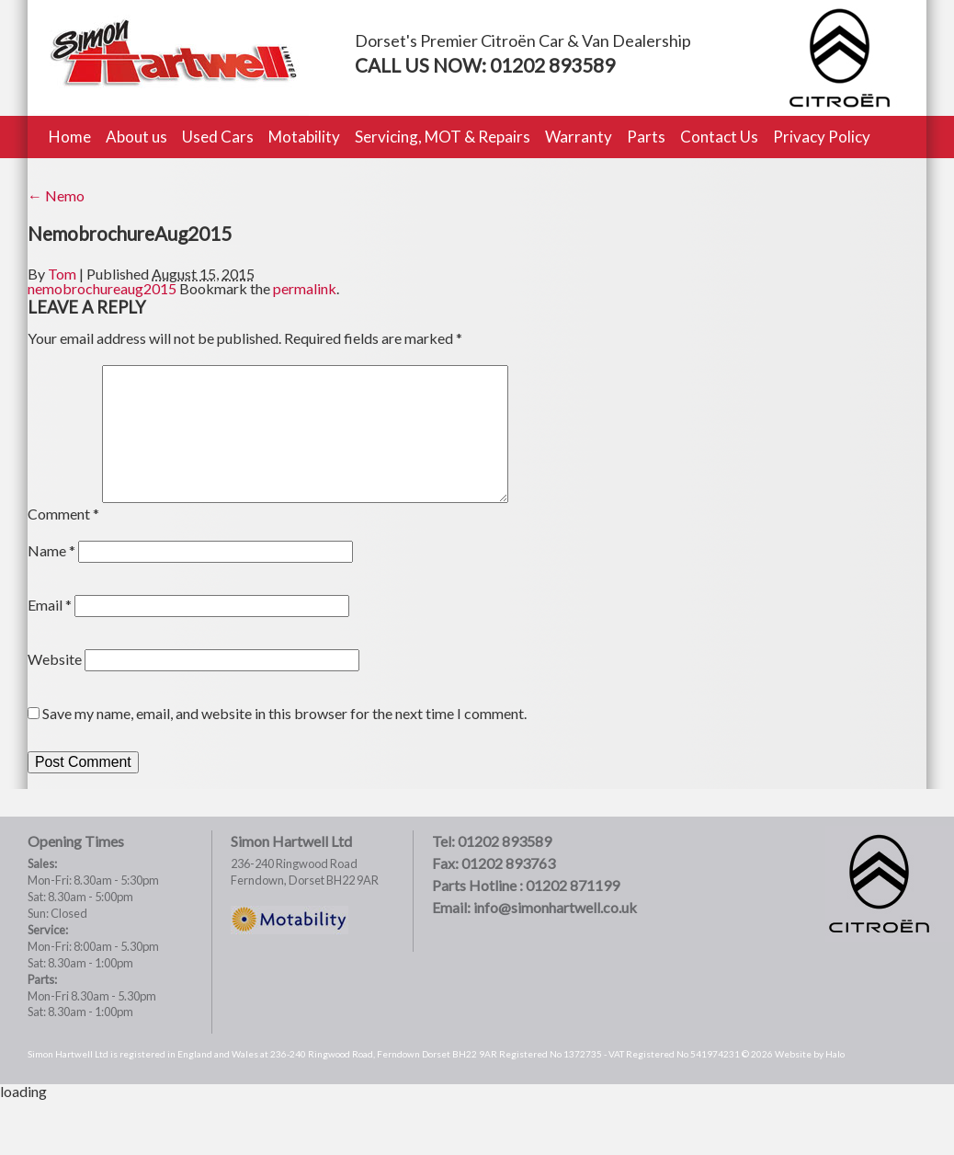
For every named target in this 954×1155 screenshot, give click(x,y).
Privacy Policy (821, 136)
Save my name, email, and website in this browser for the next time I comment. (284, 713)
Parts (646, 136)
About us (136, 136)
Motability (304, 136)
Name (51, 550)
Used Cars (218, 136)
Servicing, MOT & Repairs (442, 136)
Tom (62, 273)
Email (50, 604)
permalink (304, 288)
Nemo (56, 195)
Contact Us (719, 136)
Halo (835, 1053)
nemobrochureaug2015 (102, 288)
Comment (63, 513)
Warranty (578, 136)
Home (70, 136)
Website (55, 659)
